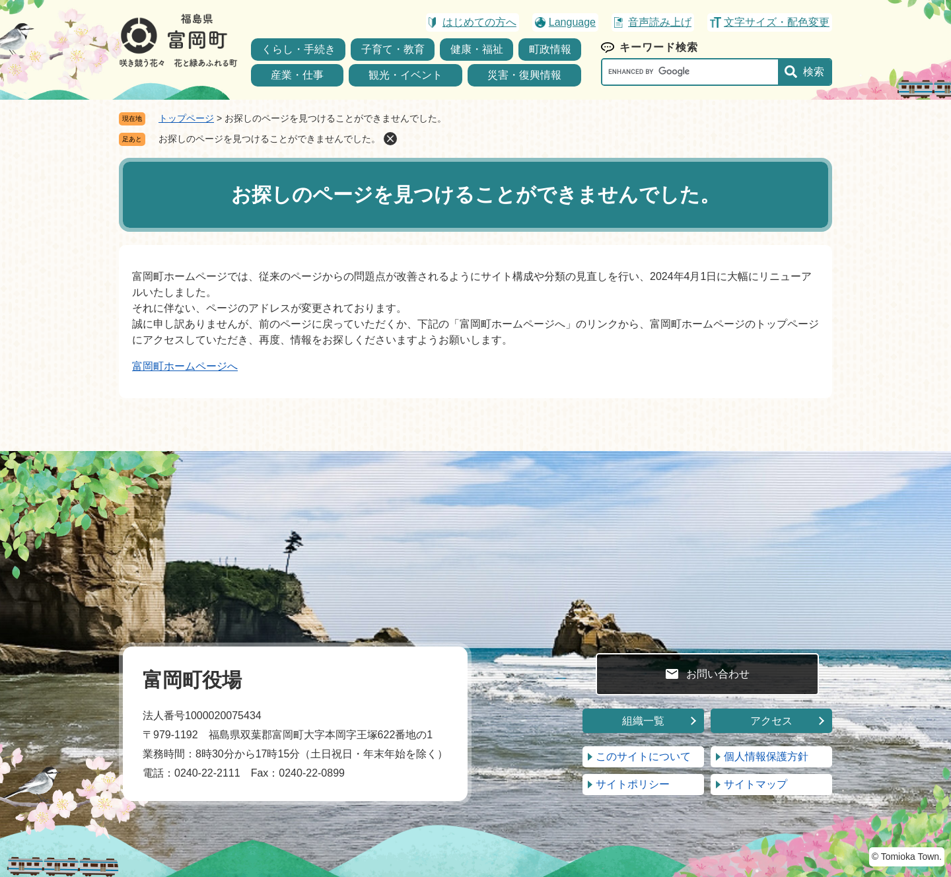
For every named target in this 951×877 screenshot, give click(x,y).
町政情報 (550, 49)
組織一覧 (643, 720)
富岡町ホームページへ (185, 366)
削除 (390, 138)
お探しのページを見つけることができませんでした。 (269, 138)
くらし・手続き (298, 49)
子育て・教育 (393, 49)
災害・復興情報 (524, 75)
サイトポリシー (633, 784)
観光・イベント (405, 75)
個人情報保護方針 (766, 756)
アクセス (771, 720)
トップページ (186, 118)
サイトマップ (755, 784)
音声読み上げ (659, 22)
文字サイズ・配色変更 (776, 22)
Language (572, 22)
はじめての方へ (479, 22)
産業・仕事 (297, 75)
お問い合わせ (718, 674)
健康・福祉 (476, 49)
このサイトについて (643, 756)
